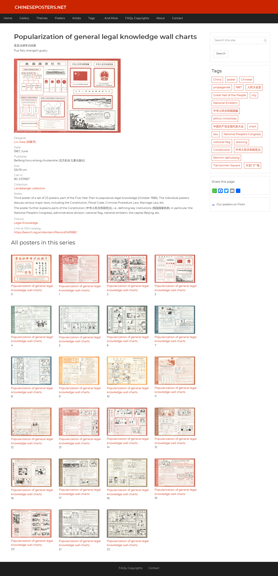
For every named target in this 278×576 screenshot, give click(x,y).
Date (17, 147)
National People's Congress (242, 134)
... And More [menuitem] (110, 18)
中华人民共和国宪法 (248, 150)
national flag (221, 142)
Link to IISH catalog (27, 228)
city (254, 95)
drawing (241, 142)
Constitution (221, 150)
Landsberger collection (29, 188)
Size (16, 166)
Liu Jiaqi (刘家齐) (25, 142)
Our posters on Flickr (231, 204)
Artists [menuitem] (76, 18)
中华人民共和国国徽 (225, 111)
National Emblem (225, 103)
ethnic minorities (224, 118)
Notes (18, 193)
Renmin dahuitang (226, 157)
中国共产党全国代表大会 (228, 126)
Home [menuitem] (8, 18)
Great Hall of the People (229, 95)
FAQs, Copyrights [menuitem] (137, 18)
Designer (20, 138)
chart (252, 126)
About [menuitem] (160, 18)
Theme (19, 219)
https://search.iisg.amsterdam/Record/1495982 (45, 232)
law (215, 134)
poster (231, 79)
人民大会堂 (254, 87)
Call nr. (18, 175)
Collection (21, 184)
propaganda (221, 87)
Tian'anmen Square (226, 165)
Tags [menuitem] (91, 18)
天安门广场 (252, 165)
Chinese (246, 79)
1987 (239, 87)
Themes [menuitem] (41, 18)
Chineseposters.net (40, 7)
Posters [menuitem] (60, 18)
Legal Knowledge (26, 223)
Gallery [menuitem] (24, 18)
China (217, 79)
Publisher (20, 156)
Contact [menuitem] (177, 18)
